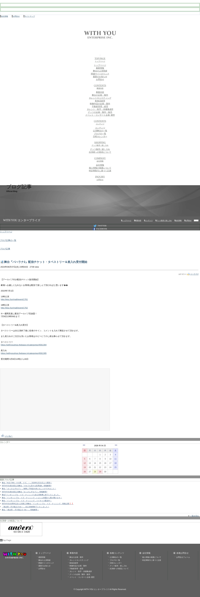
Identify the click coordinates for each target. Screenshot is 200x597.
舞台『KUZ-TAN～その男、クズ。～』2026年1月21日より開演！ (27, 483)
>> (116, 445)
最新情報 (100, 68)
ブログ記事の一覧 (8, 240)
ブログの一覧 (100, 133)
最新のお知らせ (100, 76)
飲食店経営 (100, 101)
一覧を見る (194, 516)
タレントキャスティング (100, 98)
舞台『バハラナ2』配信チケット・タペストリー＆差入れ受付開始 (45, 262)
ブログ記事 (5, 249)
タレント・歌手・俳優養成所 (100, 109)
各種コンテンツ (117, 553)
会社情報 (4, 16)
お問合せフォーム (183, 557)
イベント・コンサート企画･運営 (100, 115)
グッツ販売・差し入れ (118, 566)
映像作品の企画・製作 (100, 103)
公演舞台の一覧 (100, 130)
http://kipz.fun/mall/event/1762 (14, 308)
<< (84, 445)
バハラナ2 (194, 274)
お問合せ (16, 16)
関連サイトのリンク (100, 74)
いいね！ (9, 436)
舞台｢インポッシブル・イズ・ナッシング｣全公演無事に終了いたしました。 (31, 495)
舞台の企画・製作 (100, 95)
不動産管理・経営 (100, 106)
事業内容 (100, 92)
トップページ (100, 65)
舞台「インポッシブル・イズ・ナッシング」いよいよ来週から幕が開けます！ (32, 498)
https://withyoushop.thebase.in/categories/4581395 (24, 353)
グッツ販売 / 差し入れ (100, 149)
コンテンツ (100, 128)
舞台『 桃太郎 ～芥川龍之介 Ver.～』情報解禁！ (20, 510)
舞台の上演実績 (100, 71)
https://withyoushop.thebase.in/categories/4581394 (24, 345)
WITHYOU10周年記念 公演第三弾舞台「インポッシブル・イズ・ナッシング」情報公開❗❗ (37, 504)
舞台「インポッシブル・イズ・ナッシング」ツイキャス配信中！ (27, 501)
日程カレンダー (100, 136)
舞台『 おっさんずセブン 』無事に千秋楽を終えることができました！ (29, 489)
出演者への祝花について (100, 152)
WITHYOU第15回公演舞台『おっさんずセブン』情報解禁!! (24, 492)
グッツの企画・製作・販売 (100, 112)
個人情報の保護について (100, 168)
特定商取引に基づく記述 (100, 170)
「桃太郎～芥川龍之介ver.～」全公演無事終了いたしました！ (25, 507)
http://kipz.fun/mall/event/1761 (14, 299)
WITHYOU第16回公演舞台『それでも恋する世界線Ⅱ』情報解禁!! (26, 486)
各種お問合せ (182, 553)
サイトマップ (30, 16)
